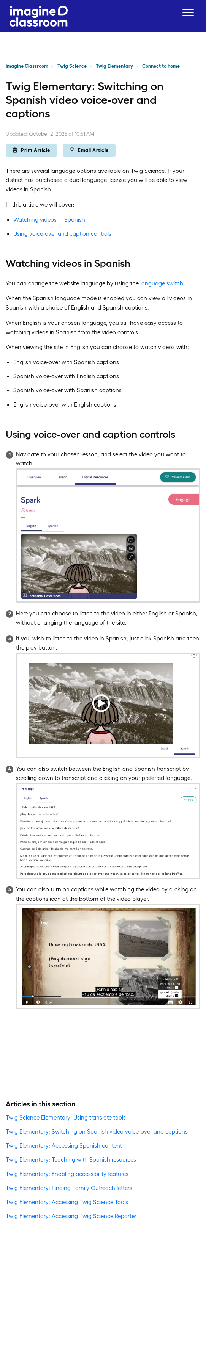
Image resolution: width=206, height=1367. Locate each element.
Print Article (31, 150)
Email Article (89, 150)
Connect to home (161, 66)
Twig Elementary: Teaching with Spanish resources (71, 1159)
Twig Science (72, 66)
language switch (161, 283)
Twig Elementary (114, 66)
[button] (187, 12)
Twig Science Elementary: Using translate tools (66, 1117)
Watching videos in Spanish (49, 219)
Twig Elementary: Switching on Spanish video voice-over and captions (97, 1131)
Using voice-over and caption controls (62, 233)
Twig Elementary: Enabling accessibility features (67, 1174)
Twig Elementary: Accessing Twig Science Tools (67, 1202)
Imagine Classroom (27, 66)
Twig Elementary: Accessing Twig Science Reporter (71, 1216)
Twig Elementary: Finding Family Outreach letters (69, 1188)
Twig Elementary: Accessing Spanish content (64, 1145)
